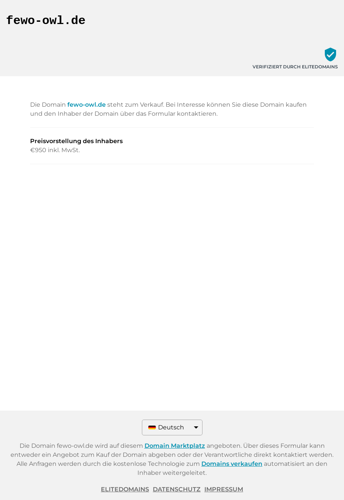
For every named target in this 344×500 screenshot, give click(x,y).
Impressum (223, 489)
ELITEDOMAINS (125, 489)
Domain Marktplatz (175, 445)
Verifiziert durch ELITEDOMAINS (295, 66)
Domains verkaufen (231, 463)
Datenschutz (177, 489)
